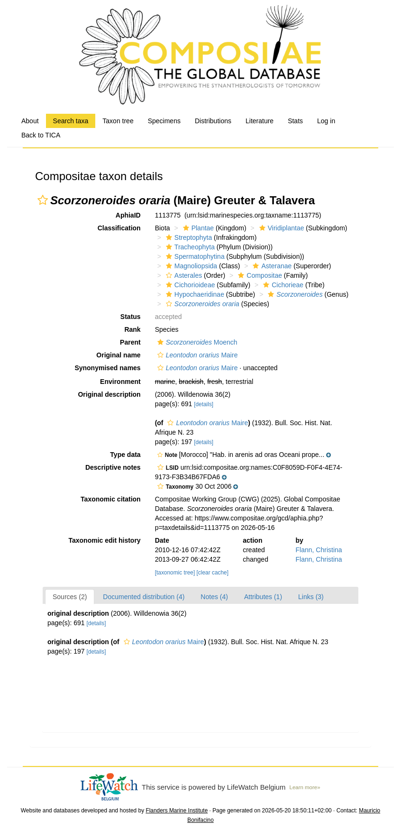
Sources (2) (70, 597)
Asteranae (271, 266)
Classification (119, 228)
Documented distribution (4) (143, 597)
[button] (42, 200)
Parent (130, 342)
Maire (196, 355)
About (30, 121)
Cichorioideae (189, 285)
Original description (109, 394)
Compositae (259, 275)
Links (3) (311, 597)
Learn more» (305, 787)
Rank (132, 329)
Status (130, 316)
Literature (259, 121)
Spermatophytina (194, 256)
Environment (120, 381)
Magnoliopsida (190, 266)
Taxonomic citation (111, 499)
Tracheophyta (189, 247)
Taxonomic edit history (104, 540)
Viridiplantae (280, 228)
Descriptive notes (113, 467)
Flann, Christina (319, 550)
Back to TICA (40, 135)
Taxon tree (117, 121)
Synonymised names (107, 368)
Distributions (213, 121)
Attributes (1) (263, 597)
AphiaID (128, 215)
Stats (295, 121)
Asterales (183, 275)
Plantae (197, 228)
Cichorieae (282, 285)
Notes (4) (214, 597)
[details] (203, 404)
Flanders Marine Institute (177, 810)
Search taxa (71, 121)
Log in (326, 121)
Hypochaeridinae (194, 294)
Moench (196, 342)
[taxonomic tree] (175, 572)
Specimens (164, 121)
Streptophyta (188, 237)
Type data (125, 454)
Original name (118, 355)
